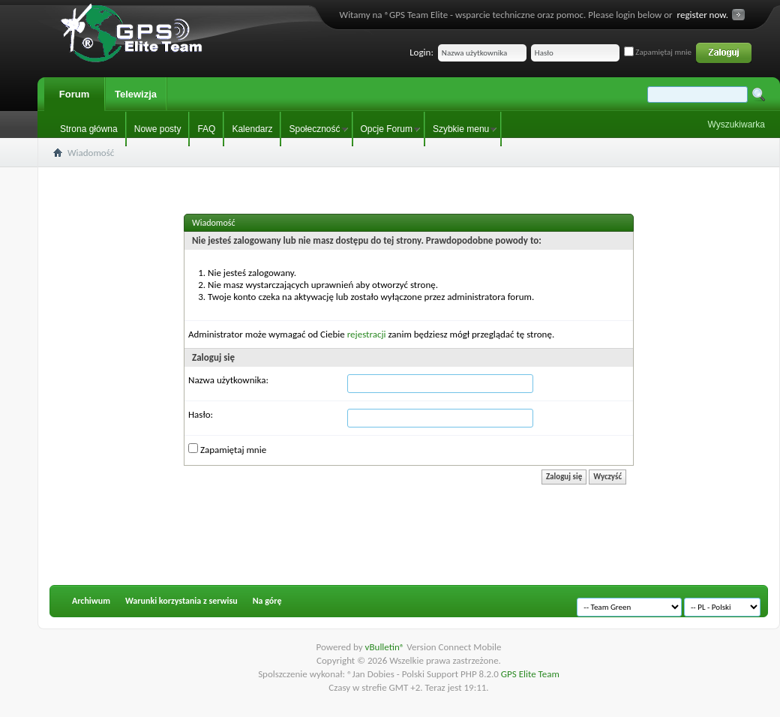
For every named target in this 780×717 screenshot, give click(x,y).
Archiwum (91, 601)
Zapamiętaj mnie (658, 52)
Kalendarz (252, 129)
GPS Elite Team (530, 674)
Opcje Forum (386, 129)
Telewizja (136, 94)
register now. (702, 14)
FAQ (206, 129)
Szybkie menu (461, 129)
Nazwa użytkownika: (228, 380)
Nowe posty (158, 129)
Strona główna (89, 129)
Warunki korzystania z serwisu (181, 601)
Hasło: (200, 414)
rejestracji (366, 334)
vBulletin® (386, 646)
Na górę (267, 601)
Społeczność (314, 129)
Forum (74, 94)
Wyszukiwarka (736, 124)
